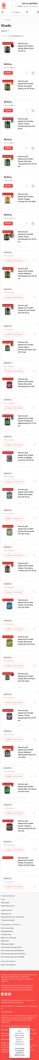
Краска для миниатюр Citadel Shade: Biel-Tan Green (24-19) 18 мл (27, 788)
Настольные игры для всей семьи (13, 953)
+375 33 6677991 (29, 3)
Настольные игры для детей (11, 947)
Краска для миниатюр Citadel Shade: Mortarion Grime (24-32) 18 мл (26, 640)
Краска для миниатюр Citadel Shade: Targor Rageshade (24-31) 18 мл (27, 715)
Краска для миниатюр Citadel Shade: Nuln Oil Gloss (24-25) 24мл (26, 677)
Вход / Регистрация (8, 965)
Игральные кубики (7, 944)
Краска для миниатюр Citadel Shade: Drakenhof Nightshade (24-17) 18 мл (27, 421)
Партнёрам (5, 902)
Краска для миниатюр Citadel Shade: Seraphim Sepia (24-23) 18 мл (26, 85)
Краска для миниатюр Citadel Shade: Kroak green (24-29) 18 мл (26, 530)
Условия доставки (7, 920)
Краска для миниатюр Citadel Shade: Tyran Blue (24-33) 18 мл (25, 603)
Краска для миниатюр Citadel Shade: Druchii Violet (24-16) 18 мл (26, 309)
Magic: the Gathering (8, 937)
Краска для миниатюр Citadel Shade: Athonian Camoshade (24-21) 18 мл (27, 161)
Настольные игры (7, 928)
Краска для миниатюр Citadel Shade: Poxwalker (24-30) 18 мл (25, 493)
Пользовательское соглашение (12, 917)
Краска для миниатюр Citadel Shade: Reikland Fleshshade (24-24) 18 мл (27, 273)
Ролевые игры (6, 934)
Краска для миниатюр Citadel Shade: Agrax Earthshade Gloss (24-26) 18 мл (27, 347)
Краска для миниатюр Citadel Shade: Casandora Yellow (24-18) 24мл (26, 861)
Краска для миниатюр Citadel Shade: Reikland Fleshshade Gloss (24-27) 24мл (27, 752)
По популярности (16, 36)
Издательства (6, 914)
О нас (3, 899)
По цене (4, 36)
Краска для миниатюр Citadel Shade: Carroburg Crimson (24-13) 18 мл (27, 567)
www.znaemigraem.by (24, 990)
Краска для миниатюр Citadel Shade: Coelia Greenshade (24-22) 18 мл (26, 124)
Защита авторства (7, 906)
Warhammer (5, 941)
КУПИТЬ (8, 73)
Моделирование (7, 931)
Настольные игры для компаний (12, 957)
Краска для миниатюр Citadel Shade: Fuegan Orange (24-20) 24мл (27, 197)
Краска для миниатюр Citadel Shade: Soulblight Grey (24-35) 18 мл (26, 456)
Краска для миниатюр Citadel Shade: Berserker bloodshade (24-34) (26, 382)
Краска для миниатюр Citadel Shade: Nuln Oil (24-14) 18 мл (26, 47)
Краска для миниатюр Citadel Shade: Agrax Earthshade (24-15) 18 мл (27, 237)
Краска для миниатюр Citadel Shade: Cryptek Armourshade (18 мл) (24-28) (27, 826)
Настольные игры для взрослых (12, 950)
